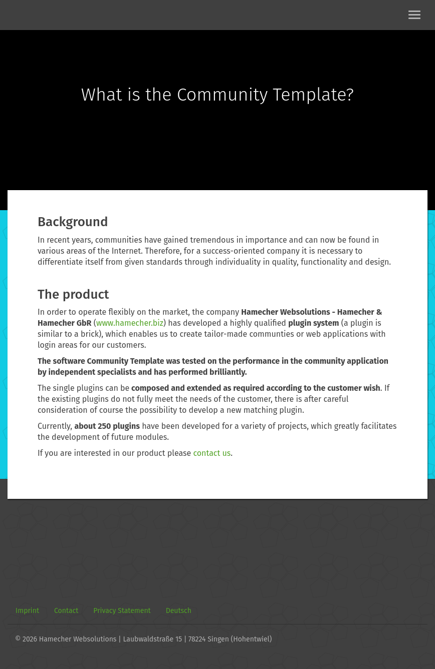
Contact (66, 610)
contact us (212, 453)
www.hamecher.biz (129, 323)
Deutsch (178, 610)
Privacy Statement (121, 610)
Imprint (27, 610)
